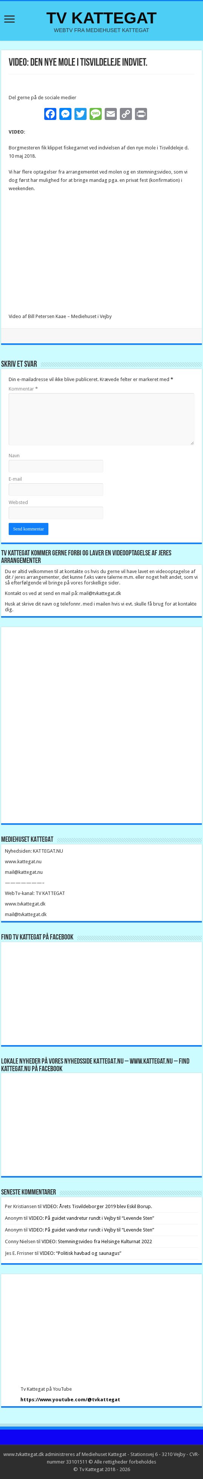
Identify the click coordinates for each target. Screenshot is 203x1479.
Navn (14, 455)
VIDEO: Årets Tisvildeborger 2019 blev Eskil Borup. (97, 1206)
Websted (18, 502)
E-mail (15, 479)
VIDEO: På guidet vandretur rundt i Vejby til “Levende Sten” (91, 1218)
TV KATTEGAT (101, 18)
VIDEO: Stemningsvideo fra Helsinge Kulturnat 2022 (97, 1241)
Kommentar (23, 389)
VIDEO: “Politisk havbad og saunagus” (80, 1253)
